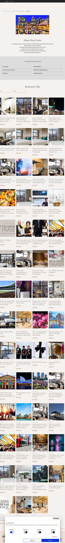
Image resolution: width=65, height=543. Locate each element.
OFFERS (46, 6)
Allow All (50, 540)
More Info (55, 536)
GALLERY (51, 6)
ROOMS (32, 6)
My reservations (11, 1)
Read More (2, 124)
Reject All (32, 540)
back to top (61, 528)
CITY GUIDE (61, 6)
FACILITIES (39, 6)
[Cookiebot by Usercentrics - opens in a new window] (53, 518)
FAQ (56, 6)
